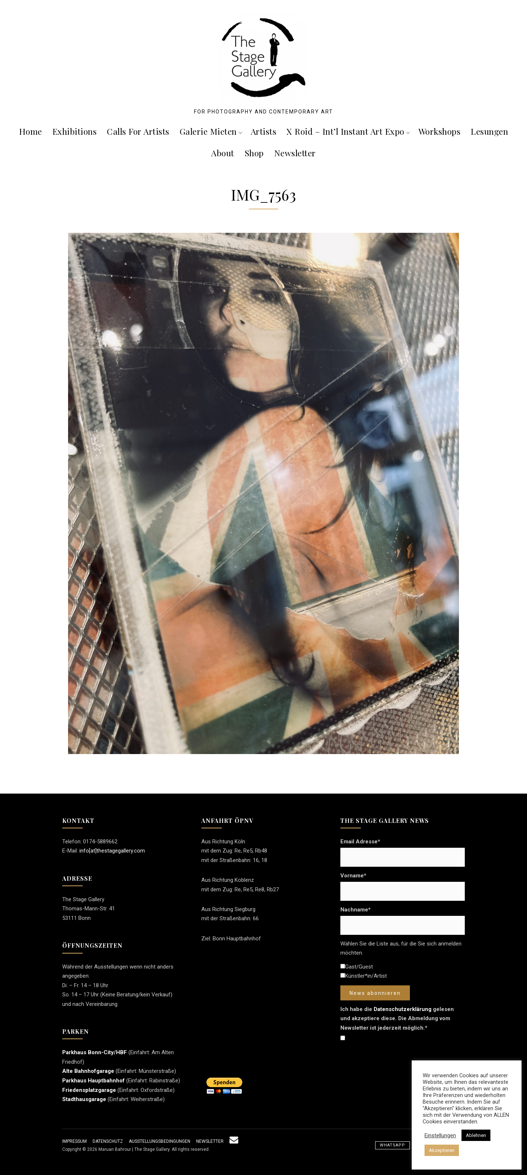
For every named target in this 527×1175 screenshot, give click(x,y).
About (222, 152)
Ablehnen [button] (476, 1135)
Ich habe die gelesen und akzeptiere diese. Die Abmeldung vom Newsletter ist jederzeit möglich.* (397, 1018)
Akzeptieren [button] (442, 1150)
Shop (254, 152)
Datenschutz (108, 1141)
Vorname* (353, 875)
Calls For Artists (138, 131)
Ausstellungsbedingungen (159, 1141)
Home (30, 131)
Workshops (439, 131)
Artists (264, 131)
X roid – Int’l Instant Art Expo (348, 131)
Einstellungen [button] (440, 1135)
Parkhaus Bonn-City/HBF (94, 1052)
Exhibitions (74, 131)
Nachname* (355, 909)
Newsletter (295, 152)
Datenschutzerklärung (402, 1009)
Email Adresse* (360, 841)
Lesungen (489, 131)
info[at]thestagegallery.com (112, 850)
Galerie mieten (211, 131)
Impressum (74, 1141)
